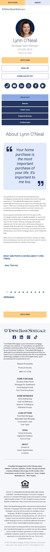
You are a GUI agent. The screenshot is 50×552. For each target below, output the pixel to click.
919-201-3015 (25, 49)
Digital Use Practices (25, 436)
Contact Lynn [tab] (25, 122)
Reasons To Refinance (25, 405)
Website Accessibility (25, 364)
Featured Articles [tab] (25, 116)
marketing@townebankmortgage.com (30, 523)
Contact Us (25, 447)
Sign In (38, 3)
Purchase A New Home (25, 382)
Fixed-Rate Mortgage (25, 416)
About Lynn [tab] (25, 97)
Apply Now (12, 3)
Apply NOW (25, 60)
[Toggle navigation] (45, 9)
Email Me (25, 68)
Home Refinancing (25, 399)
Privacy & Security (25, 368)
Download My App (25, 76)
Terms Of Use (25, 439)
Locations (25, 453)
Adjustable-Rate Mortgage (25, 419)
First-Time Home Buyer (25, 390)
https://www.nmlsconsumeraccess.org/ (32, 501)
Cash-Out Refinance (25, 402)
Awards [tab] (25, 103)
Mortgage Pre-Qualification (25, 385)
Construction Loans (25, 422)
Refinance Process (25, 407)
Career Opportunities (25, 450)
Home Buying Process (25, 387)
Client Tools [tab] (25, 110)
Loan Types (25, 424)
